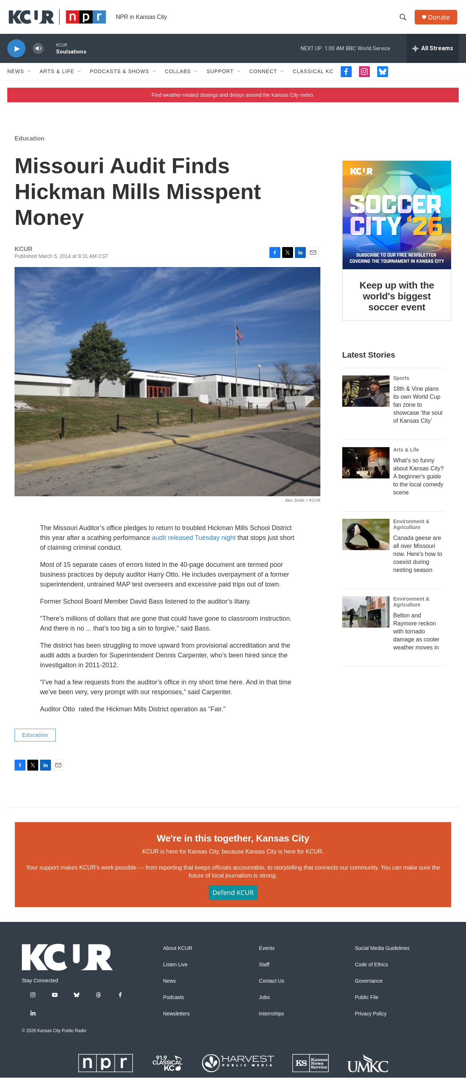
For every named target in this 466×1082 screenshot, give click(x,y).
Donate (440, 19)
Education (29, 142)
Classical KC (313, 76)
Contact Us (271, 985)
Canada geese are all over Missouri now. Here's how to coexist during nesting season (417, 558)
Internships (271, 1018)
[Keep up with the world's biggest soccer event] (397, 219)
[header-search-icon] (404, 19)
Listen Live (175, 969)
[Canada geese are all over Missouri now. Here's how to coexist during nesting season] (366, 538)
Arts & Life (57, 76)
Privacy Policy (371, 1018)
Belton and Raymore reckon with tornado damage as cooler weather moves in (416, 635)
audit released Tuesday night (194, 542)
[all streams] (433, 52)
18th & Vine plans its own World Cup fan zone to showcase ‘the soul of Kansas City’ (417, 409)
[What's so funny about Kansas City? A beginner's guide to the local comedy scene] (366, 467)
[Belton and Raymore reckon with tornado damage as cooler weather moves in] (366, 616)
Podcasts (173, 1002)
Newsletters (176, 1018)
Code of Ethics (371, 969)
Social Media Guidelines (382, 952)
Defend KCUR (232, 896)
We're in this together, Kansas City (233, 842)
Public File (367, 1002)
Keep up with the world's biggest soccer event (397, 300)
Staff (264, 969)
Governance (369, 985)
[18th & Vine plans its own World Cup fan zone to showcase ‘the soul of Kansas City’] (366, 395)
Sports (401, 382)
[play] (16, 53)
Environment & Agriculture (411, 528)
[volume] (38, 53)
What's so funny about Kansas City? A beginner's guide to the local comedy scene (418, 481)
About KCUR (177, 952)
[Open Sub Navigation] (29, 76)
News (15, 76)
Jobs (264, 1002)
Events (267, 952)
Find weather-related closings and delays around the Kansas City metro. (232, 99)
